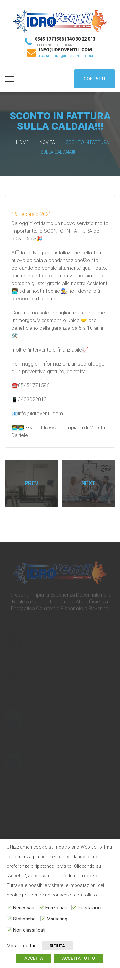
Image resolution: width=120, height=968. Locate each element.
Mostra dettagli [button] (22, 946)
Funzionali (56, 908)
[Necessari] (9, 907)
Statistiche (24, 919)
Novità (47, 142)
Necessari (23, 908)
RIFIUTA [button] (57, 945)
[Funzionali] (41, 907)
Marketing (57, 919)
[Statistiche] (9, 918)
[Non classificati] (9, 929)
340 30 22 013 (81, 39)
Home (22, 142)
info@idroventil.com (65, 49)
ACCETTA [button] (33, 958)
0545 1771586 (49, 39)
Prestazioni (89, 908)
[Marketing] (42, 918)
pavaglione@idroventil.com (66, 56)
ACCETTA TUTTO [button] (78, 958)
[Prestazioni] (73, 907)
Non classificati (29, 930)
